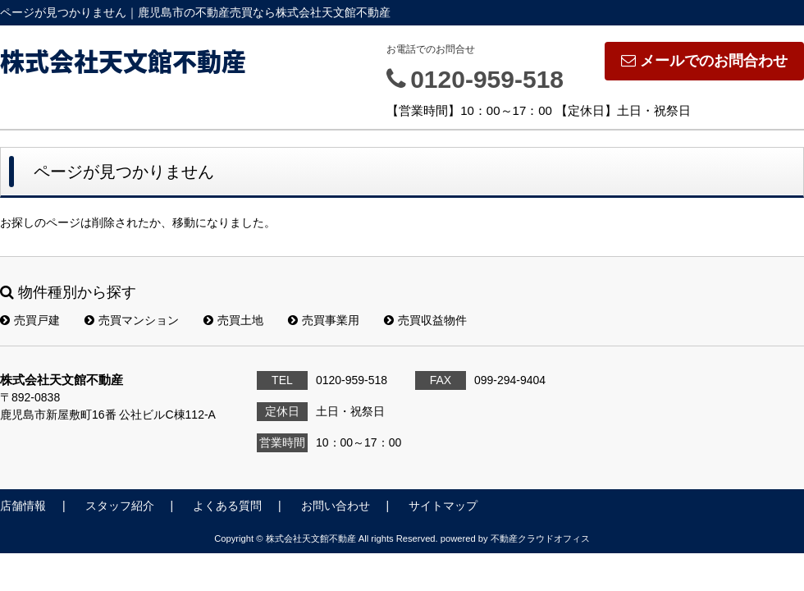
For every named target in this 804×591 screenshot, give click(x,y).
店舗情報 (23, 505)
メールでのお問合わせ (704, 61)
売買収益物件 (425, 320)
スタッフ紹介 (119, 505)
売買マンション (132, 320)
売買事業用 (323, 320)
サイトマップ (443, 505)
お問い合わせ (335, 505)
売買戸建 (30, 320)
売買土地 (233, 320)
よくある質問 (227, 505)
